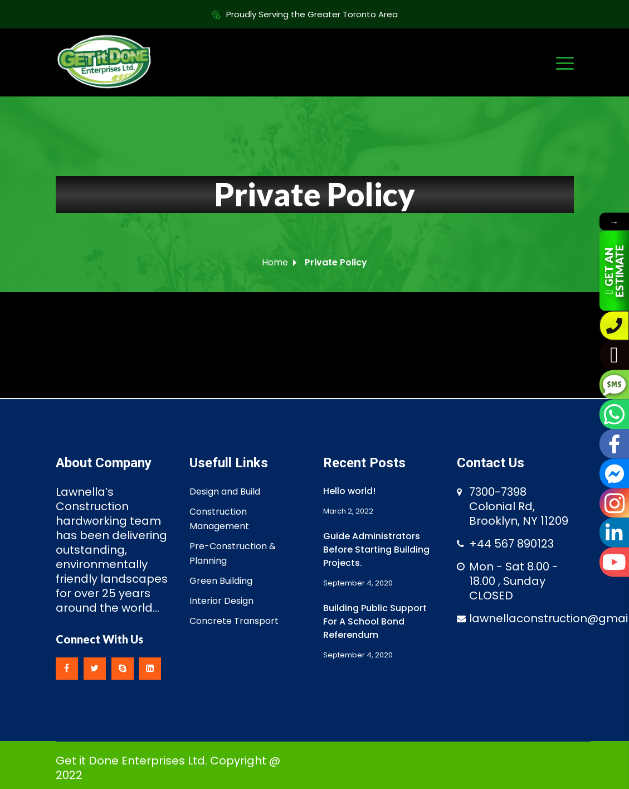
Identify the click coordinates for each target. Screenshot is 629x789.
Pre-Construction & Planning (232, 553)
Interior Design (221, 600)
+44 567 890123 (511, 543)
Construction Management (219, 519)
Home (275, 262)
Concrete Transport (234, 620)
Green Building (220, 580)
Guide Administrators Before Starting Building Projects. (376, 549)
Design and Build (224, 491)
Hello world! (349, 491)
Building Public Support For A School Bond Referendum (375, 621)
